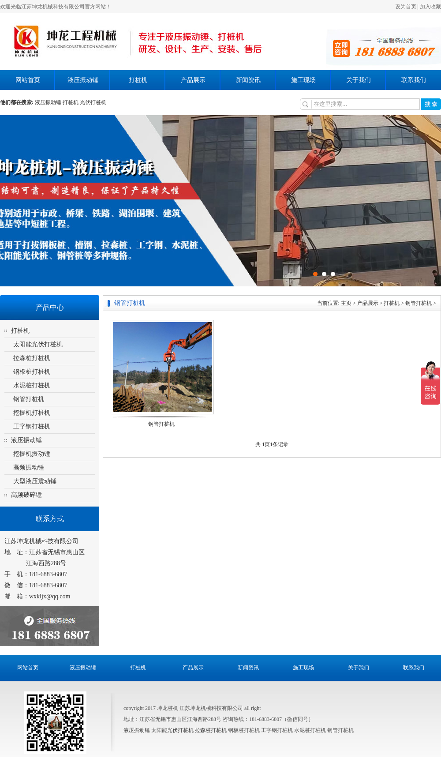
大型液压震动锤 (34, 481)
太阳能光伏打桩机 (38, 344)
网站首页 (27, 80)
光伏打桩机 (180, 730)
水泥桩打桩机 (31, 385)
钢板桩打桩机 (31, 371)
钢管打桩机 (28, 399)
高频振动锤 (28, 467)
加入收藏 (430, 7)
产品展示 (193, 80)
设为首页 (405, 7)
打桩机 (138, 80)
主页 (346, 303)
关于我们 (358, 80)
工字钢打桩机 (31, 426)
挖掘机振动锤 (31, 454)
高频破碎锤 (26, 495)
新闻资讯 (248, 80)
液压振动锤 (82, 80)
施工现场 (303, 80)
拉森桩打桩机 (31, 358)
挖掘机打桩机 (31, 412)
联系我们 (413, 80)
